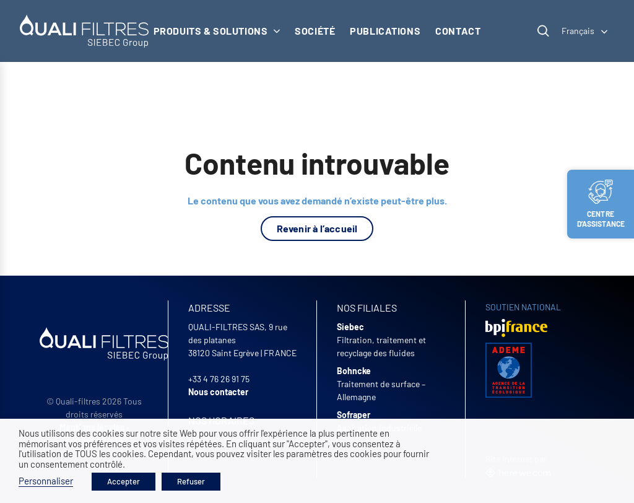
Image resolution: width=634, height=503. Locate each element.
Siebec (350, 326)
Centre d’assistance (601, 204)
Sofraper (353, 414)
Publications (385, 31)
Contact (457, 31)
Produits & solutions (217, 31)
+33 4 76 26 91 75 (219, 379)
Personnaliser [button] (46, 480)
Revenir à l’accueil (317, 228)
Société (315, 31)
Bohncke (354, 370)
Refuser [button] (191, 481)
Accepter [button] (123, 481)
